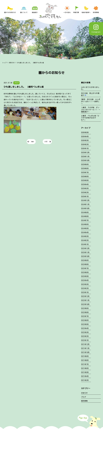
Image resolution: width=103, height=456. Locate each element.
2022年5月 (85, 324)
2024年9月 (85, 212)
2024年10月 (85, 208)
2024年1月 (85, 244)
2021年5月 (85, 372)
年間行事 (76, 12)
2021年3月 (85, 380)
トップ (4, 62)
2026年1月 (85, 148)
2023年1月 (85, 292)
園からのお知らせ (10, 12)
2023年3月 (85, 284)
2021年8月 (85, 360)
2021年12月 (85, 344)
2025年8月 (85, 168)
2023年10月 (85, 256)
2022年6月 (85, 320)
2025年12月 (85, 152)
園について (23, 12)
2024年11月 (85, 204)
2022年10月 (85, 304)
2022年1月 (85, 340)
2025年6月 (85, 176)
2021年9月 (85, 356)
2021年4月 (85, 376)
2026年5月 (85, 132)
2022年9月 (85, 308)
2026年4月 (85, 136)
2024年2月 (85, 240)
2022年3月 (85, 332)
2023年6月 (85, 272)
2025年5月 (85, 180)
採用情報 (96, 12)
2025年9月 (85, 164)
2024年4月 (85, 232)
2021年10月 (85, 352)
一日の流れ (67, 12)
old (46, 141)
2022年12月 (85, 296)
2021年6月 (85, 368)
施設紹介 (35, 12)
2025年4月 (85, 184)
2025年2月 (85, 192)
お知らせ (12, 62)
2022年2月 (85, 336)
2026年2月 (85, 144)
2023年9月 (85, 260)
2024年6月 (85, 224)
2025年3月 (85, 188)
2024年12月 (85, 200)
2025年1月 (85, 196)
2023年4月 (85, 280)
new (32, 141)
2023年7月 (85, 268)
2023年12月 (85, 248)
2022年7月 (85, 316)
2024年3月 (85, 236)
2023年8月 (85, 264)
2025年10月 (85, 160)
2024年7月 (85, 220)
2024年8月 (85, 216)
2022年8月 (85, 312)
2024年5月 (85, 228)
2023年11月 (85, 252)
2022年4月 (85, 328)
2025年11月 (85, 156)
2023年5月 (85, 276)
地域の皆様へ (86, 12)
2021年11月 (85, 348)
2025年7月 (85, 172)
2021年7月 (85, 364)
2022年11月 (85, 300)
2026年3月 (85, 140)
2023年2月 (85, 288)
